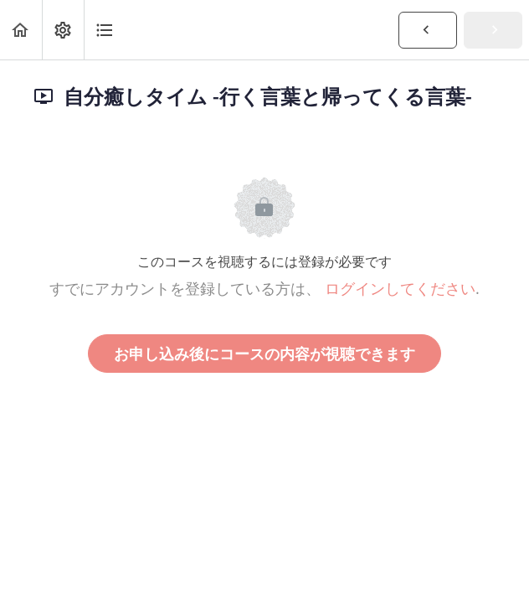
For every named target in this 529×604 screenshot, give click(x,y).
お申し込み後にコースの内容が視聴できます (264, 353)
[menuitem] (63, 29)
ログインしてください (400, 288)
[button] (21, 29)
